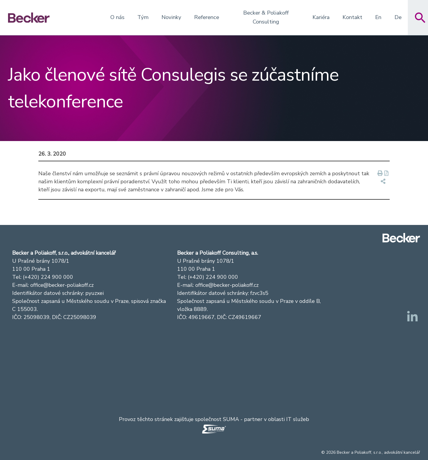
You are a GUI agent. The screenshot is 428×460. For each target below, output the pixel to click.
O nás (117, 17)
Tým (143, 17)
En (378, 17)
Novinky (171, 17)
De (398, 17)
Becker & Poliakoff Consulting (266, 17)
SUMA (231, 419)
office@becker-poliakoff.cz (62, 285)
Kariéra (321, 17)
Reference (206, 17)
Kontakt (352, 17)
